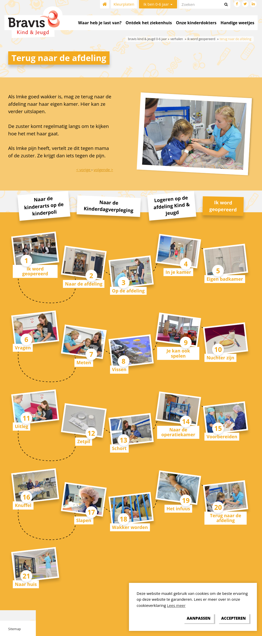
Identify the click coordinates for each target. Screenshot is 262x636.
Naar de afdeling (83, 284)
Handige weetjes (237, 23)
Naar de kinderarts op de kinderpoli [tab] (44, 206)
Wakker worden (130, 527)
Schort (119, 448)
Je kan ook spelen (178, 353)
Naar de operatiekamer (178, 432)
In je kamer (178, 272)
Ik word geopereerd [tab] (223, 206)
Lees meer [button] (176, 605)
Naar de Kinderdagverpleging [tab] (109, 206)
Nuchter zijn (220, 358)
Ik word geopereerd (35, 271)
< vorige (83, 169)
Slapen (83, 520)
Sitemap (14, 629)
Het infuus (178, 508)
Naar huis (26, 584)
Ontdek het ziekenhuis (149, 23)
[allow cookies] (233, 618)
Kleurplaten (124, 4)
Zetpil (83, 441)
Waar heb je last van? (99, 23)
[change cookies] (198, 618)
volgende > (103, 169)
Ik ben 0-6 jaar (158, 4)
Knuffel (23, 505)
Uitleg (21, 426)
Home (104, 4)
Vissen (119, 369)
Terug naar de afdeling (225, 517)
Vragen (23, 348)
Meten (84, 362)
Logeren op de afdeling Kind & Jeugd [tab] (171, 205)
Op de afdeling (128, 291)
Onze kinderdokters (196, 23)
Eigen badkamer (224, 279)
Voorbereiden (221, 436)
